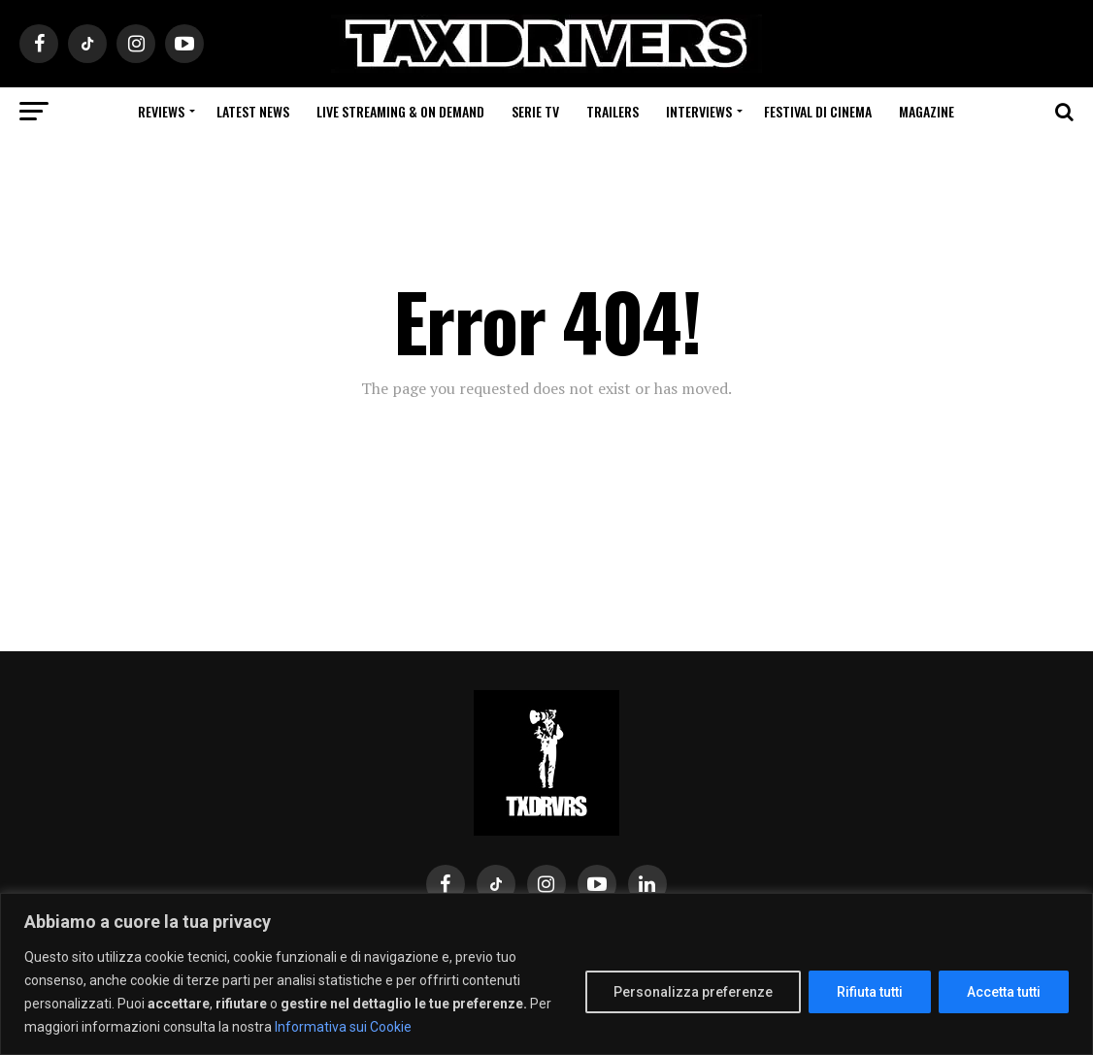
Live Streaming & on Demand (400, 111)
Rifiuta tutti (870, 992)
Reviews (161, 111)
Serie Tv (535, 111)
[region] (546, 974)
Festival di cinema (818, 111)
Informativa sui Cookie (343, 1027)
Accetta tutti (1004, 992)
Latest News (252, 111)
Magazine (926, 111)
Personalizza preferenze (693, 992)
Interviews (699, 111)
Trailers (612, 111)
